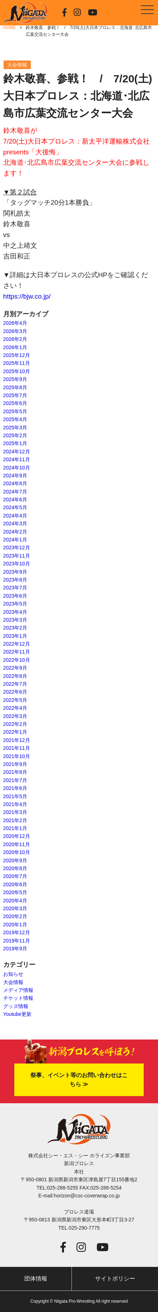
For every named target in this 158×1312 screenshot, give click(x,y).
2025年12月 (16, 355)
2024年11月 (16, 459)
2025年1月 (15, 443)
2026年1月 (15, 347)
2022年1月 (15, 732)
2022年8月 (15, 676)
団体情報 (35, 1278)
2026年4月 (15, 323)
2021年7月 (15, 780)
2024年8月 (15, 483)
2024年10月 (16, 468)
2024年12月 (16, 451)
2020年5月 (15, 892)
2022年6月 (15, 692)
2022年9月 (15, 668)
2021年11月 (16, 748)
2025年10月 (16, 371)
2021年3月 (15, 812)
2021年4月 (15, 804)
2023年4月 (15, 612)
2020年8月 (15, 868)
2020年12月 (16, 836)
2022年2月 (15, 724)
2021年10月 (16, 756)
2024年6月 (15, 499)
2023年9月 (15, 572)
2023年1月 (15, 636)
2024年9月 (15, 475)
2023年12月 (16, 547)
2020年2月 (15, 916)
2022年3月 (15, 716)
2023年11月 (16, 556)
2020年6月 (15, 884)
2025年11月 (16, 363)
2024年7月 (15, 492)
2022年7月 (15, 684)
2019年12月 (16, 932)
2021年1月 (15, 828)
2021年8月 (15, 772)
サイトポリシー (115, 1278)
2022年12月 (16, 644)
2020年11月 (16, 844)
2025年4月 (15, 419)
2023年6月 (15, 596)
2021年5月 (15, 796)
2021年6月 (15, 788)
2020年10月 (16, 852)
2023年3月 (15, 620)
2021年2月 (15, 820)
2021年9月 (15, 764)
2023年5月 (15, 604)
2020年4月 (15, 900)
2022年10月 (16, 660)
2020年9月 (15, 860)
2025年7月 (15, 395)
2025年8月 (15, 387)
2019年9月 (15, 948)
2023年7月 (15, 587)
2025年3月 (15, 427)
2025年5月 (15, 411)
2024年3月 (15, 523)
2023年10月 (16, 563)
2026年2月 (15, 339)
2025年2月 (15, 435)
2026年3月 (15, 331)
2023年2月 (15, 628)
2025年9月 (15, 379)
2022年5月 (15, 700)
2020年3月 (15, 908)
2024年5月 (15, 507)
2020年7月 (15, 876)
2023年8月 (15, 580)
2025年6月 (15, 403)
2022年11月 (16, 652)
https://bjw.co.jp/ (27, 296)
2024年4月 (15, 515)
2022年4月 (15, 708)
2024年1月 (15, 539)
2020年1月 (15, 924)
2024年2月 (15, 532)
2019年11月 (16, 941)
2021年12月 (16, 740)
